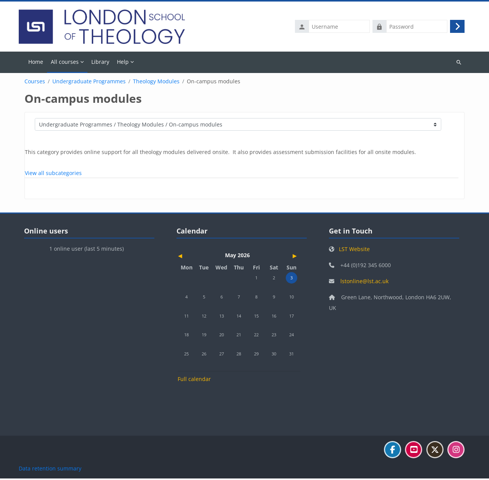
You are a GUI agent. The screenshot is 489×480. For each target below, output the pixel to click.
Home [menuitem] (35, 62)
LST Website (354, 250)
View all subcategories (53, 174)
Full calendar (194, 380)
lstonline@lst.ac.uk (364, 282)
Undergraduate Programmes (89, 82)
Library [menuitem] (100, 62)
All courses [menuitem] (65, 62)
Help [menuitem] (123, 62)
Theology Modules (156, 82)
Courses (34, 82)
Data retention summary (50, 470)
